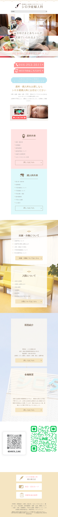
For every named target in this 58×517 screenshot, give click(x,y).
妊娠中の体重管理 (20, 154)
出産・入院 (16, 507)
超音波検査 (19, 148)
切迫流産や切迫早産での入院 (22, 296)
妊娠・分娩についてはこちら (29, 258)
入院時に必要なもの (19, 284)
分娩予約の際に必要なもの (21, 244)
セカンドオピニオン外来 (22, 157)
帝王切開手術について (20, 253)
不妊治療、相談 (20, 193)
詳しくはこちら (29, 162)
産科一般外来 (19, 142)
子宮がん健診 (19, 199)
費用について (43, 505)
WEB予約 (31, 509)
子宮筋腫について (20, 190)
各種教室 (23, 507)
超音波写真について (21, 151)
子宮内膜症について (21, 187)
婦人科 (29, 504)
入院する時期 (18, 281)
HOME (14, 504)
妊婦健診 (18, 145)
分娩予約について (19, 241)
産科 (24, 504)
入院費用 (16, 290)
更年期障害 (19, 196)
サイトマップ (39, 509)
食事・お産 (35, 505)
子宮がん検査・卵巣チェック (35, 507)
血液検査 (18, 184)
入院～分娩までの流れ (20, 247)
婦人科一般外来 (20, 181)
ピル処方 (18, 202)
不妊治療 (20, 505)
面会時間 (16, 293)
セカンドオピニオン (38, 504)
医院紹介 (19, 504)
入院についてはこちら (29, 301)
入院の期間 (17, 287)
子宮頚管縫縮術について (21, 250)
